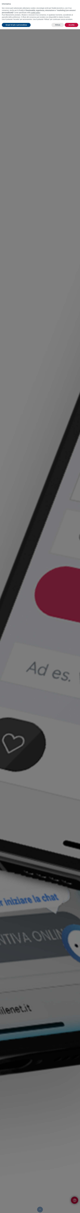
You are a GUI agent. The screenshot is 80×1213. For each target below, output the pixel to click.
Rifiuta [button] (57, 25)
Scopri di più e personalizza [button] (16, 25)
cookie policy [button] (35, 12)
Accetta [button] (71, 25)
